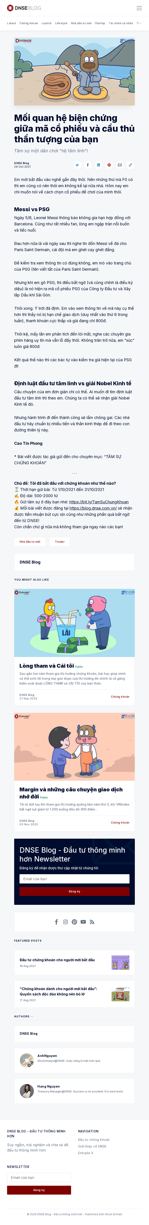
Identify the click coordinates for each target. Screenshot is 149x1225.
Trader (141, 23)
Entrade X (86, 1153)
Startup (100, 23)
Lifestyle (61, 23)
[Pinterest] (74, 921)
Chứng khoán (28, 23)
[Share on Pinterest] (109, 165)
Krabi (119, 1214)
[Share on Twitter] (77, 165)
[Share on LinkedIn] (98, 165)
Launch (47, 23)
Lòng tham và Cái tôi (46, 666)
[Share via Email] (119, 165)
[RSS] (92, 921)
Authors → (23, 1016)
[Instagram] (65, 921)
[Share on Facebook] (87, 165)
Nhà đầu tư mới (81, 23)
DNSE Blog (30, 562)
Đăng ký (74, 891)
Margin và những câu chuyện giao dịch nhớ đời (71, 793)
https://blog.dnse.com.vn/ (93, 508)
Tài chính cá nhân (121, 23)
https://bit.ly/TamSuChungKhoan (99, 502)
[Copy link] (130, 165)
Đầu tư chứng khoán (94, 1140)
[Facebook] (56, 921)
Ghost (108, 1214)
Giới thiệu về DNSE (92, 1146)
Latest (11, 23)
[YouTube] (83, 921)
